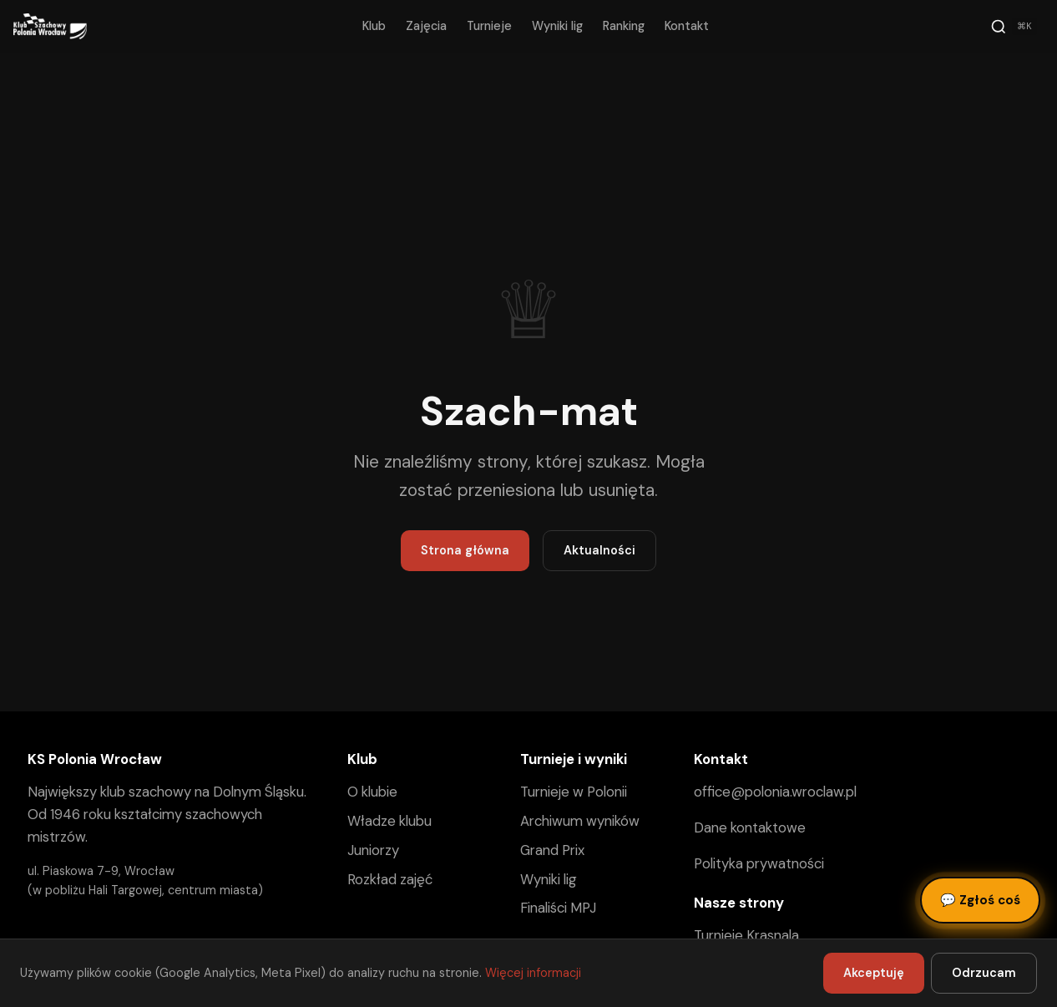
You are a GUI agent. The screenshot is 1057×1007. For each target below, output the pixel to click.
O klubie (372, 791)
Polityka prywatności (759, 863)
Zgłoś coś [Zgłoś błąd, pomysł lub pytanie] (980, 900)
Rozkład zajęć (389, 879)
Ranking (624, 25)
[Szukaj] (1014, 27)
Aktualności (599, 550)
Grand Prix (552, 850)
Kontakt (687, 25)
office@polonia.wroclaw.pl (775, 791)
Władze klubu (389, 821)
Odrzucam (984, 972)
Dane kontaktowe (750, 827)
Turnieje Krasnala (746, 935)
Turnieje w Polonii (573, 791)
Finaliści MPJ (558, 907)
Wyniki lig (557, 25)
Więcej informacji (533, 972)
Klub (374, 25)
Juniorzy (373, 850)
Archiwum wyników (580, 821)
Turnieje (489, 25)
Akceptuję (873, 972)
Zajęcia (426, 25)
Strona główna (465, 550)
